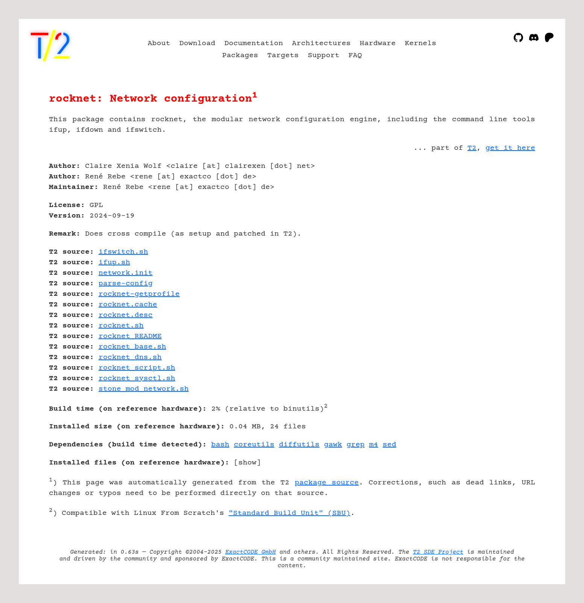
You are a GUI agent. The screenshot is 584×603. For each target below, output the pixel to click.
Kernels (420, 43)
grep (356, 444)
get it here (510, 148)
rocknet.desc (126, 315)
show (247, 462)
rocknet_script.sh (137, 368)
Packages (240, 55)
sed (389, 444)
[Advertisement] (512, 210)
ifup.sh (114, 262)
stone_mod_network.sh (144, 389)
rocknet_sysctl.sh (137, 378)
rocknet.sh (121, 325)
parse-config (126, 283)
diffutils (299, 444)
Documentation (253, 43)
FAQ (355, 55)
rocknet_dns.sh (130, 357)
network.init (126, 273)
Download (197, 43)
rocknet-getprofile (139, 294)
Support (323, 55)
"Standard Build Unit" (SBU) (289, 513)
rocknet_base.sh (132, 347)
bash (220, 444)
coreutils (254, 444)
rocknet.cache (128, 304)
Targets (283, 55)
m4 (373, 444)
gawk (333, 444)
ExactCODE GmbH (250, 552)
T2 (471, 148)
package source (327, 482)
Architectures (321, 43)
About (159, 43)
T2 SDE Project (438, 552)
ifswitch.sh (123, 252)
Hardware (378, 43)
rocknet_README (130, 336)
